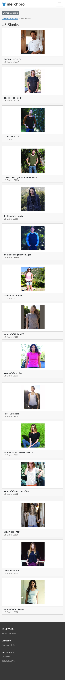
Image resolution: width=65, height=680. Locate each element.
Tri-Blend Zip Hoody (13, 215)
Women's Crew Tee (13, 372)
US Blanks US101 (11, 375)
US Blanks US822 (11, 455)
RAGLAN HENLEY (12, 59)
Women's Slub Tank (13, 295)
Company (6, 640)
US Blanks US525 (11, 298)
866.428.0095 (8, 660)
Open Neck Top (11, 570)
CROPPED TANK (12, 531)
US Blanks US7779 (11, 62)
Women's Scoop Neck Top (16, 491)
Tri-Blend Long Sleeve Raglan (17, 254)
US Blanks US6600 (11, 257)
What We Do (8, 628)
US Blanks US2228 (11, 180)
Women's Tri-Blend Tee (15, 334)
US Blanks (8, 139)
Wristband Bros (9, 633)
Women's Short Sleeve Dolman (18, 452)
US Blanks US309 (11, 573)
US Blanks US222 (11, 337)
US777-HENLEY (11, 136)
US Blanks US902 (11, 494)
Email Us (6, 656)
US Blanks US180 (11, 612)
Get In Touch (8, 652)
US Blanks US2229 (11, 100)
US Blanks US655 (11, 218)
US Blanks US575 (11, 416)
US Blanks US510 (11, 534)
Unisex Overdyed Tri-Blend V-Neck (20, 177)
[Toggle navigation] (59, 3)
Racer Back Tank (11, 413)
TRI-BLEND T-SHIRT (14, 97)
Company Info (8, 644)
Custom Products (10, 18)
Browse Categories (10, 12)
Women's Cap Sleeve (14, 609)
